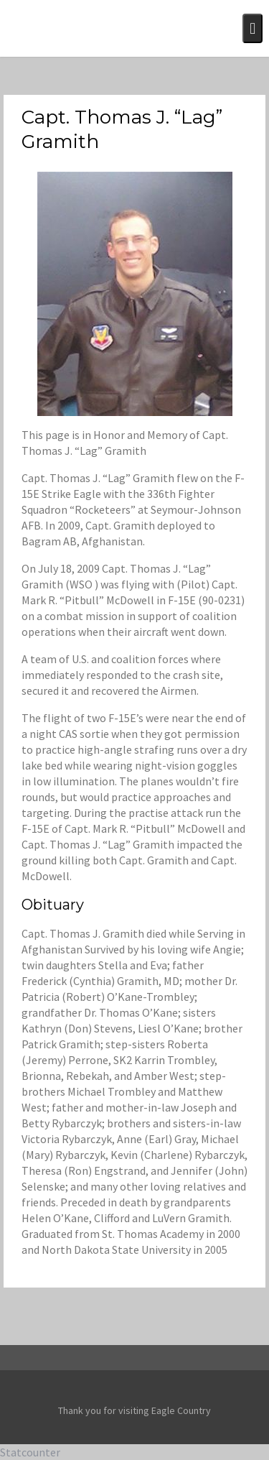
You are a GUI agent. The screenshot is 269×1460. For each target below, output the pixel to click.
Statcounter (30, 1452)
